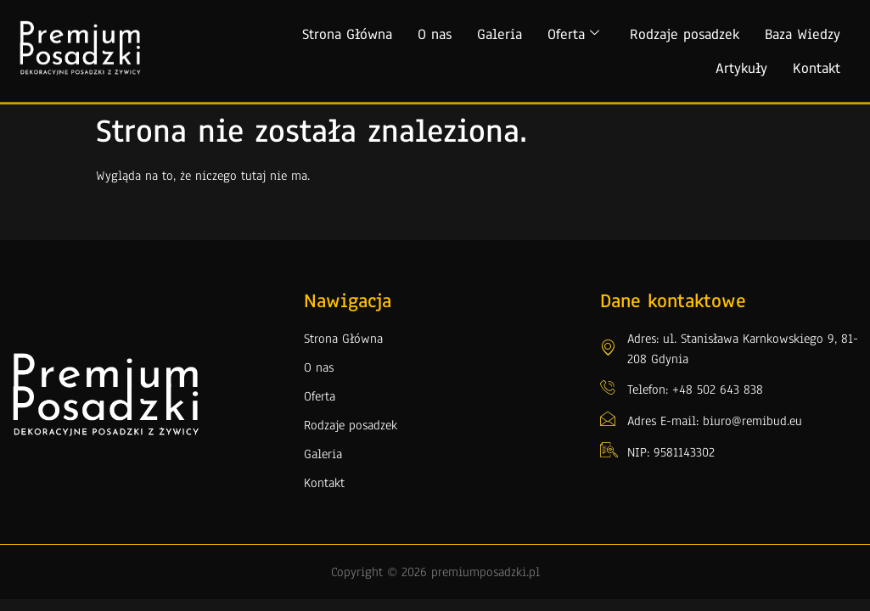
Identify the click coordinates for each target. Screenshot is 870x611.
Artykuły (741, 68)
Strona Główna (347, 34)
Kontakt (816, 68)
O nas (435, 34)
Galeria (499, 34)
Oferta (573, 34)
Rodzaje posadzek (684, 34)
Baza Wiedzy (802, 34)
